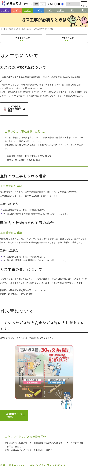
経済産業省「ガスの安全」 (14, 415)
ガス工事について (21, 38)
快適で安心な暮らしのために (19, 29)
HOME (2, 29)
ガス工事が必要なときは (43, 29)
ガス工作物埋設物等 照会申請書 (14, 108)
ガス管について (66, 38)
